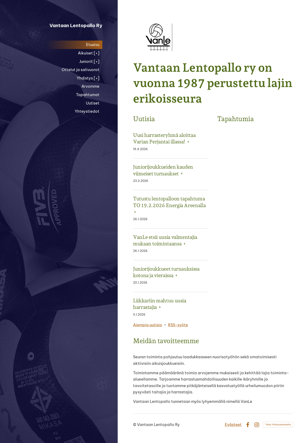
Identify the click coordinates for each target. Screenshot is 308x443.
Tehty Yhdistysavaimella (278, 424)
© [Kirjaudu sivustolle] (135, 424)
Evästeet (233, 424)
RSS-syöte (178, 325)
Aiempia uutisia (147, 325)
